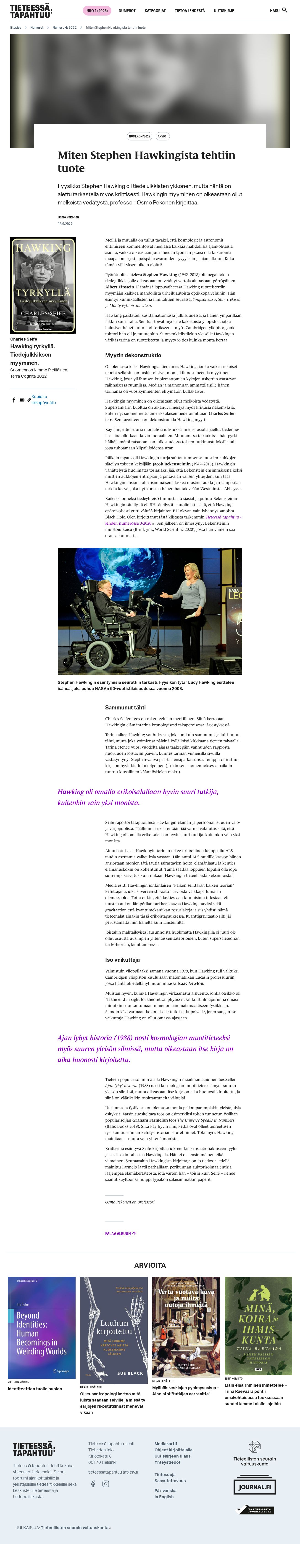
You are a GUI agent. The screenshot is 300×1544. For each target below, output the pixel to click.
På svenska (165, 1491)
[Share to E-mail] (22, 400)
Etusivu (15, 27)
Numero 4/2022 (65, 27)
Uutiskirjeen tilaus (173, 1456)
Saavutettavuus (170, 1481)
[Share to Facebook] (14, 400)
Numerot (127, 10)
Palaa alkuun (121, 1233)
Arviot (163, 136)
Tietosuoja (165, 1475)
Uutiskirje (224, 10)
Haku (279, 10)
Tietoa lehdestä (190, 10)
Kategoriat (155, 10)
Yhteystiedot (167, 1463)
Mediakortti (166, 1444)
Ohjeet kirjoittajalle (174, 1450)
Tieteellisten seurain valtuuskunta (76, 1528)
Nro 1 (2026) (97, 10)
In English (164, 1497)
